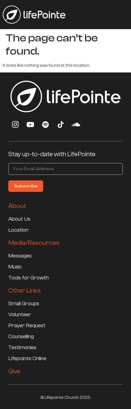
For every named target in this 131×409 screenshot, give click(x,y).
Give (14, 371)
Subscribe (25, 186)
